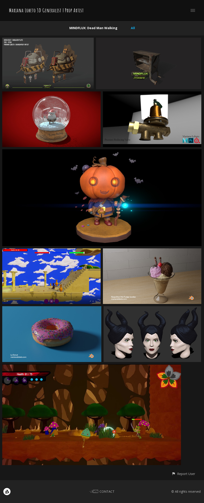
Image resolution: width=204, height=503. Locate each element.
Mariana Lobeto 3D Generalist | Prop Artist (46, 10)
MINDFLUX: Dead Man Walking (93, 28)
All (133, 28)
